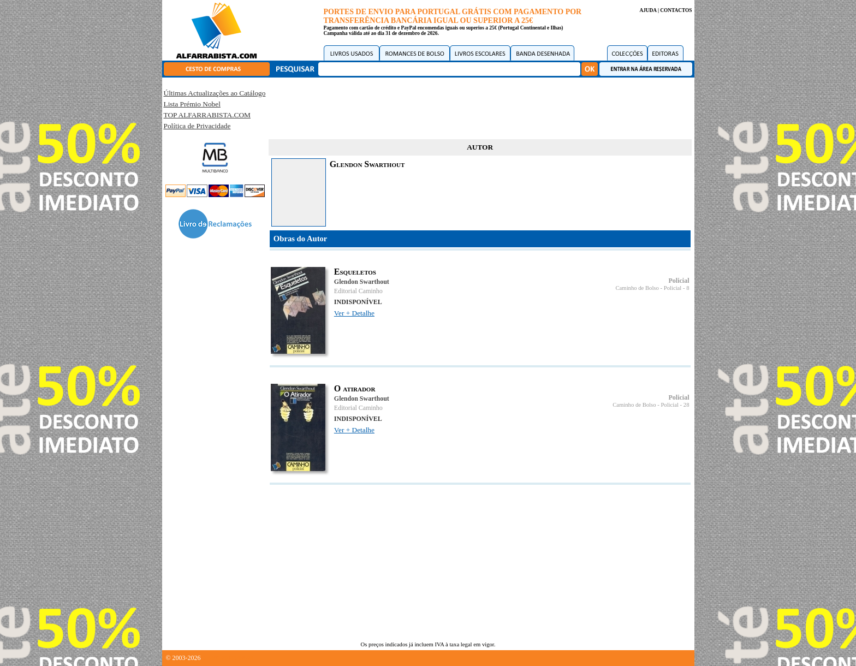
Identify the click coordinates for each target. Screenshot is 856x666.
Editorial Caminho (358, 291)
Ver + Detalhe (354, 313)
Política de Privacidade (197, 126)
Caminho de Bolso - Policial (649, 288)
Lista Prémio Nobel (192, 104)
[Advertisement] (480, 106)
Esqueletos (355, 271)
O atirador (355, 388)
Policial (679, 280)
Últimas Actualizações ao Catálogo (215, 93)
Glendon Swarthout (361, 282)
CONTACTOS (676, 10)
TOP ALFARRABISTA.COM (207, 115)
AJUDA (647, 10)
